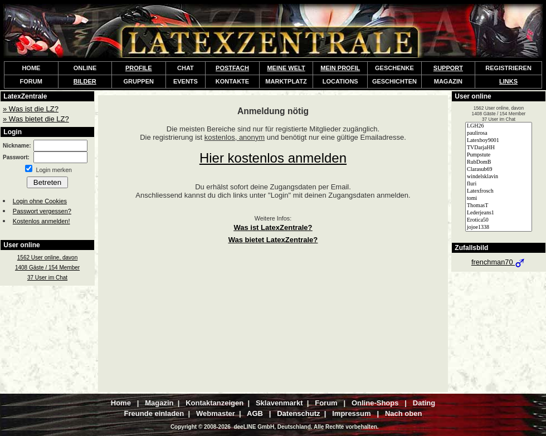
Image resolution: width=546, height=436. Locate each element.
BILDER (85, 81)
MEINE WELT (286, 68)
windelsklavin (499, 176)
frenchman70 (498, 262)
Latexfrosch (499, 191)
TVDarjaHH (499, 147)
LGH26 (499, 126)
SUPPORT (448, 68)
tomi (499, 198)
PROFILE (138, 68)
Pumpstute (499, 155)
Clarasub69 (499, 169)
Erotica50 (499, 220)
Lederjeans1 (499, 213)
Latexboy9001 (499, 140)
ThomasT (499, 205)
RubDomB (499, 162)
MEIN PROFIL (340, 68)
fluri (499, 184)
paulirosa (499, 133)
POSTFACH (232, 68)
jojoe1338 (499, 227)
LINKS (508, 81)
